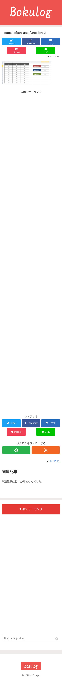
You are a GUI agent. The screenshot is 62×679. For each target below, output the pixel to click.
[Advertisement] (31, 117)
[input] (31, 638)
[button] (57, 639)
